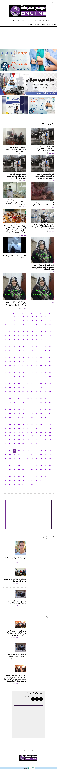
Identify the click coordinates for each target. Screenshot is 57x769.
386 (10, 443)
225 (28, 388)
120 (50, 350)
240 (45, 391)
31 (45, 321)
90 (14, 343)
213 (23, 384)
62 (36, 332)
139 (36, 358)
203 (28, 380)
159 (28, 365)
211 (14, 384)
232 (10, 391)
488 (23, 477)
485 (10, 477)
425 (36, 455)
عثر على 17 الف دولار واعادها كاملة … (15, 559)
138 (32, 358)
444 (23, 462)
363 (5, 436)
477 (23, 473)
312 (23, 417)
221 (10, 388)
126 (28, 354)
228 (41, 388)
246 (23, 395)
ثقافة (22, 21)
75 (45, 336)
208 (50, 380)
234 (19, 391)
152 (45, 362)
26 (23, 321)
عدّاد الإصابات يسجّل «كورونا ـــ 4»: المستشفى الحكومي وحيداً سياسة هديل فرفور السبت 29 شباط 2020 (15, 202)
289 (19, 410)
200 (14, 380)
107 (41, 347)
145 (14, 362)
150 (36, 362)
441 (10, 462)
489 (28, 477)
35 (14, 324)
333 (19, 425)
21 (50, 317)
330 (5, 425)
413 (32, 451)
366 (19, 436)
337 (36, 425)
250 (41, 395)
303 (32, 414)
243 (10, 395)
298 (10, 414)
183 (36, 373)
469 (36, 469)
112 (14, 350)
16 (27, 317)
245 (19, 395)
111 (10, 350)
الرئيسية (54, 21)
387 (14, 443)
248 (32, 395)
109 (50, 347)
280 (28, 406)
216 (36, 384)
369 (32, 436)
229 (45, 388)
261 (41, 399)
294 (41, 410)
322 (19, 421)
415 (41, 451)
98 (50, 343)
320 (10, 421)
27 (27, 321)
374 (5, 440)
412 (28, 451)
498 (19, 481)
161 (36, 365)
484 (5, 477)
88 (5, 343)
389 (23, 443)
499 (23, 481)
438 (45, 458)
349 (41, 429)
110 (5, 350)
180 (23, 373)
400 (23, 447)
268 (23, 402)
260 (36, 399)
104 (28, 347)
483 (50, 473)
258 (28, 399)
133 (10, 358)
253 (5, 399)
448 (41, 462)
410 (19, 451)
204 (32, 380)
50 (32, 328)
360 (41, 432)
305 (41, 414)
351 (50, 429)
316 (41, 417)
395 (50, 443)
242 (5, 395)
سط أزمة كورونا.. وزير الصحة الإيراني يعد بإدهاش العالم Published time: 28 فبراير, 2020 (42, 226)
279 (23, 406)
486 (14, 477)
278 (19, 406)
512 (32, 484)
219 (50, 384)
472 (50, 469)
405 (45, 447)
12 (9, 317)
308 (5, 417)
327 (41, 421)
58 (18, 332)
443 (19, 462)
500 (28, 481)
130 (45, 354)
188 (10, 376)
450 (50, 462)
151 (41, 362)
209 (5, 384)
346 (28, 429)
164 (50, 365)
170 (28, 369)
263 (50, 399)
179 (19, 373)
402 (32, 447)
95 (36, 343)
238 (36, 391)
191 (23, 376)
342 (10, 429)
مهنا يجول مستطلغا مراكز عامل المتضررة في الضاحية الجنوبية (16, 602)
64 (45, 332)
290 (23, 410)
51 (36, 328)
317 (45, 417)
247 (28, 395)
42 (45, 324)
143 (5, 362)
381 (36, 440)
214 (28, 384)
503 (41, 481)
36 (18, 324)
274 (50, 402)
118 (41, 350)
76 (50, 336)
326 (36, 421)
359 (36, 432)
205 (36, 380)
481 (41, 473)
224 (23, 388)
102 (19, 347)
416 (45, 451)
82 (27, 339)
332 (14, 425)
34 (9, 324)
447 (36, 462)
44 (5, 328)
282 (36, 406)
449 (45, 462)
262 (45, 399)
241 (50, 391)
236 (28, 391)
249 (36, 395)
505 (50, 481)
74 (41, 336)
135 (19, 358)
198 (5, 380)
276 (10, 406)
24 (14, 321)
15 (23, 317)
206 (41, 380)
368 (28, 436)
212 (19, 384)
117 (36, 350)
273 (45, 402)
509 (19, 484)
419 (10, 455)
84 (36, 339)
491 (36, 477)
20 (45, 317)
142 (50, 358)
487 (19, 477)
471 (45, 469)
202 (23, 380)
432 (19, 458)
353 (10, 432)
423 (28, 455)
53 (45, 328)
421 (19, 455)
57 (14, 332)
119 (45, 350)
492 (41, 477)
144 (10, 362)
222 (14, 388)
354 (14, 432)
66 (5, 336)
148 (28, 362)
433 (23, 458)
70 (23, 336)
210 (10, 384)
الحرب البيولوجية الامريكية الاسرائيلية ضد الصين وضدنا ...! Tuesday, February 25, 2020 (44, 148)
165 (5, 369)
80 (18, 339)
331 (10, 425)
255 (14, 399)
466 (23, 469)
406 (50, 447)
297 (5, 414)
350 (45, 429)
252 (50, 395)
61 (32, 332)
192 (28, 376)
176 (5, 373)
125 (23, 354)
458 (36, 466)
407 (5, 451)
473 (5, 473)
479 (32, 473)
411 (23, 451)
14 (18, 317)
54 (50, 328)
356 (23, 432)
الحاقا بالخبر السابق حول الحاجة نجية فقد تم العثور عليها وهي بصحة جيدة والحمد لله (43, 267)
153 (50, 362)
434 (28, 458)
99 (5, 347)
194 (36, 376)
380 (32, 440)
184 (41, 373)
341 (5, 429)
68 (14, 336)
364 (10, 436)
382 (41, 440)
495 (5, 481)
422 (23, 455)
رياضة (13, 21)
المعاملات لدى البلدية (51, 25)
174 (45, 369)
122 (10, 354)
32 (50, 321)
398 (14, 447)
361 (45, 432)
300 (19, 414)
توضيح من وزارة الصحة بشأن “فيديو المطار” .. (14, 256)
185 (45, 373)
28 (32, 321)
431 (14, 458)
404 (41, 447)
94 (32, 343)
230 (50, 388)
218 (45, 384)
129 (41, 354)
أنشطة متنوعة (34, 21)
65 (50, 332)
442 (14, 462)
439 (50, 458)
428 (50, 455)
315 (36, 417)
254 (10, 399)
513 (36, 484)
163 (45, 365)
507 (10, 484)
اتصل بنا (30, 25)
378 (23, 440)
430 (10, 458)
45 (9, 328)
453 (14, 466)
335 (28, 425)
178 (14, 373)
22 (5, 321)
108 (45, 347)
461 (50, 466)
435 (32, 458)
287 (10, 410)
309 (10, 417)
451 (5, 466)
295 (45, 410)
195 (41, 376)
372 (45, 436)
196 (45, 376)
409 (14, 451)
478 (28, 473)
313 (28, 417)
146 (19, 362)
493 (45, 477)
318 (50, 417)
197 (50, 376)
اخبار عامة (41, 21)
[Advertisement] (28, 37)
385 (5, 443)
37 (23, 324)
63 (41, 332)
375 (10, 440)
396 (5, 447)
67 (9, 336)
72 (32, 336)
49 (27, 328)
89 (9, 343)
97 (45, 343)
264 (5, 402)
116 (32, 350)
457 (32, 466)
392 (36, 443)
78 (9, 339)
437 (41, 458)
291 (28, 410)
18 (36, 317)
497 (14, 481)
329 (50, 421)
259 (32, 399)
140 (41, 358)
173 (41, 369)
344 (19, 429)
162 (41, 365)
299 (14, 414)
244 (14, 395)
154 (5, 365)
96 (41, 343)
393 (41, 443)
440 (5, 462)
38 (27, 324)
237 (32, 391)
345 (23, 429)
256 (19, 399)
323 (23, 421)
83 (32, 339)
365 (14, 436)
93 (27, 343)
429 (5, 458)
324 (28, 421)
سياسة (27, 21)
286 (5, 410)
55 (5, 332)
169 (23, 369)
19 (41, 317)
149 (32, 362)
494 (50, 477)
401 (28, 447)
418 (5, 455)
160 (32, 365)
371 (41, 436)
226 (32, 388)
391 (32, 443)
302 (28, 414)
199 (10, 380)
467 (28, 469)
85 (41, 339)
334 (23, 425)
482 (45, 473)
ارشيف (43, 25)
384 (50, 440)
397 (10, 447)
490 (32, 477)
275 (5, 406)
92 (23, 343)
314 (32, 417)
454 (19, 466)
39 (32, 324)
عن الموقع (48, 21)
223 (19, 388)
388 (19, 443)
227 (36, 388)
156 (14, 365)
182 (32, 373)
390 (28, 443)
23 (9, 321)
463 (10, 469)
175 (50, 369)
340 (50, 425)
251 (45, 395)
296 (50, 410)
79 (14, 339)
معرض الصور (36, 25)
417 (50, 451)
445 (28, 462)
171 (32, 369)
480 (36, 473)
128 (36, 354)
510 (23, 484)
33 (5, 324)
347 (32, 429)
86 (45, 339)
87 (50, 339)
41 (41, 324)
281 (32, 406)
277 (14, 406)
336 (32, 425)
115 (27, 350)
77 (5, 339)
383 (45, 440)
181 (28, 373)
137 (28, 358)
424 (32, 455)
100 (10, 347)
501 (32, 481)
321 (14, 421)
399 (19, 447)
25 (18, 321)
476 (19, 473)
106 (36, 347)
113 (19, 350)
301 (23, 414)
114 (23, 350)
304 (36, 414)
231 (5, 391)
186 (50, 373)
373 (50, 436)
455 (23, 466)
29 (36, 321)
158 (23, 365)
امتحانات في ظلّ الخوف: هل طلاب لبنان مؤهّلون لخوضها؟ (15, 580)
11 (5, 317)
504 (45, 481)
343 (14, 429)
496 (10, 481)
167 (14, 369)
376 (14, 440)
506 (5, 484)
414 (36, 451)
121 (5, 354)
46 (14, 328)
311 (19, 417)
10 (49, 313)
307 (50, 414)
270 (32, 402)
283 (41, 406)
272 (41, 402)
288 (14, 410)
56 (9, 332)
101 (14, 347)
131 (50, 354)
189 (14, 376)
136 (23, 358)
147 (23, 362)
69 (18, 336)
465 (19, 469)
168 (19, 369)
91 (18, 343)
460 (45, 466)
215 (32, 384)
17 (32, 317)
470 (41, 469)
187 (5, 376)
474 (10, 473)
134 (14, 358)
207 (45, 380)
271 (36, 402)
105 (32, 347)
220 (5, 388)
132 (5, 358)
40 (36, 324)
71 (27, 336)
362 (50, 432)
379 (28, 440)
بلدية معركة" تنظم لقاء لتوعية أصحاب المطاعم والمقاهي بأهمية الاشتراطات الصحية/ (16, 149)
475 (14, 473)
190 (19, 376)
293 (36, 410)
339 (45, 425)
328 (45, 421)
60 (27, 332)
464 (14, 469)
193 (32, 376)
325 (32, 421)
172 (36, 369)
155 (10, 365)
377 (19, 440)
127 (32, 354)
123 (14, 354)
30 (41, 321)
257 (23, 399)
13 (14, 317)
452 (10, 466)
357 (28, 432)
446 (32, 462)
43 (50, 324)
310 (14, 417)
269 (28, 402)
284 (45, 406)
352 (5, 432)
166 (10, 369)
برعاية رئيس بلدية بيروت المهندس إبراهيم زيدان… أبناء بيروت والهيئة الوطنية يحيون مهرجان (15, 633)
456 (28, 466)
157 (19, 365)
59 (23, 332)
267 (19, 402)
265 (10, 402)
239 (41, 391)
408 (10, 451)
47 (18, 328)
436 (36, 458)
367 (23, 436)
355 (19, 432)
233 (14, 391)
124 (19, 354)
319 (5, 421)
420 (14, 455)
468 (32, 469)
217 (41, 384)
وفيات (18, 21)
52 (41, 328)
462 (5, 469)
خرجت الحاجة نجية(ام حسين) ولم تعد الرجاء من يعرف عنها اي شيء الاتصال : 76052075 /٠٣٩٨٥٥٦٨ (15, 303)
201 (19, 380)
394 (45, 443)
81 (23, 339)
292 (32, 410)
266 (14, 402)
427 (45, 455)
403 (36, 447)
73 (36, 336)
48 (23, 328)
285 (50, 406)
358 (32, 432)
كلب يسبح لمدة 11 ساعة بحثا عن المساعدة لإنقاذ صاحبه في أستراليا (43, 204)
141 (45, 358)
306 (45, 414)
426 (41, 455)
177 (10, 373)
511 (27, 484)
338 (41, 425)
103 (23, 347)
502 (36, 481)
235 (23, 391)
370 (36, 436)
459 (41, 466)
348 (36, 429)
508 (14, 484)
